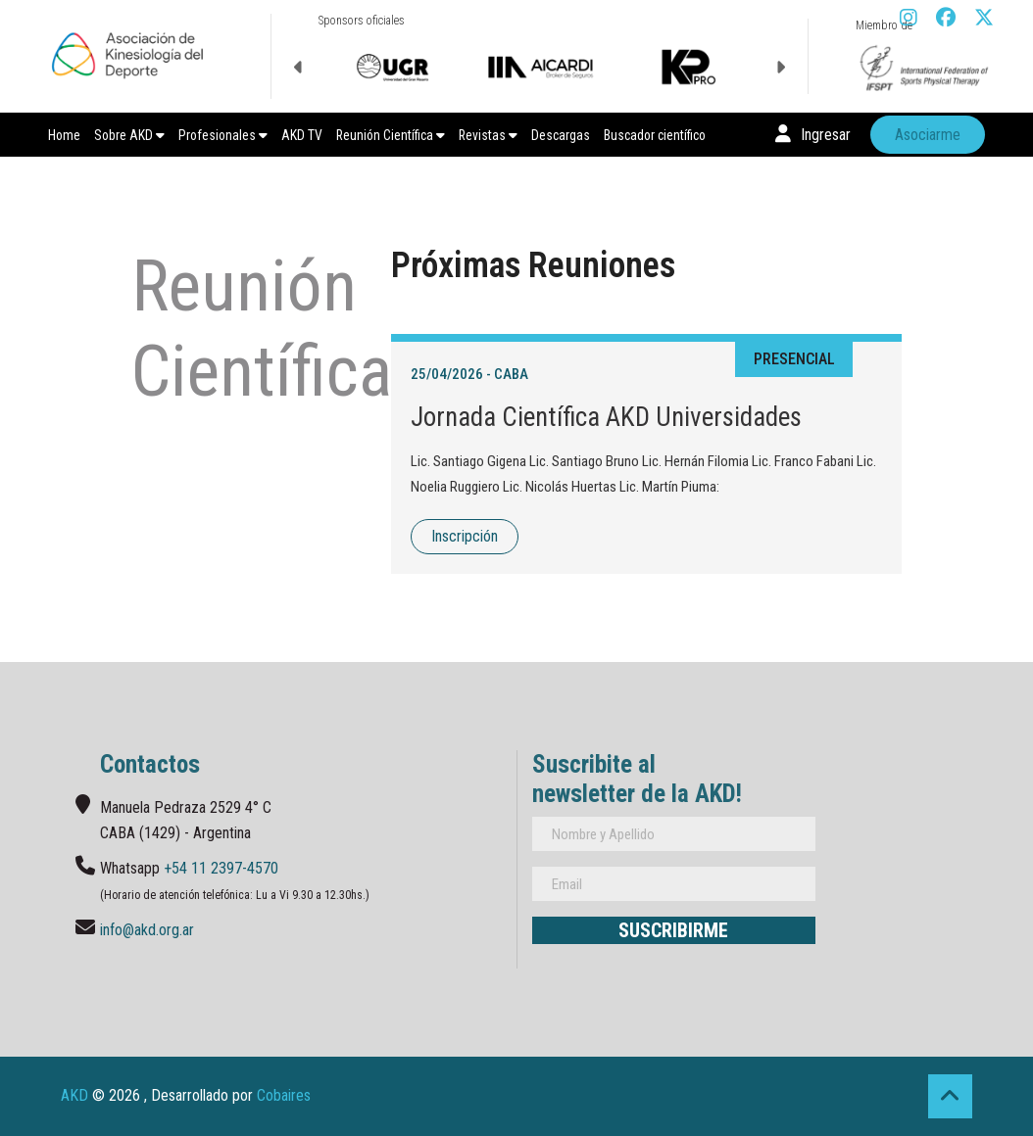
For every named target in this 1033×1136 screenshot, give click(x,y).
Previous (299, 67)
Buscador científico (655, 135)
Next (780, 67)
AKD (74, 1095)
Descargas (560, 135)
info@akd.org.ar (147, 930)
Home (64, 135)
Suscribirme (673, 930)
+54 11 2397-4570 (221, 868)
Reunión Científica (390, 135)
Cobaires (284, 1095)
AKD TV (301, 135)
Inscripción (464, 536)
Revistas (488, 135)
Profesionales (223, 135)
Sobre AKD (129, 135)
